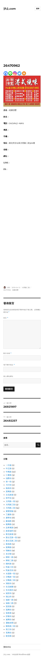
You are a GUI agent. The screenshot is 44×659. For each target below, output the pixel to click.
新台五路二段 (11, 540)
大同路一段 (10, 501)
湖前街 (8, 583)
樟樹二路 (9, 560)
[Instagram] (15, 73)
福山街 (8, 596)
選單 (37, 8)
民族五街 (9, 570)
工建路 (8, 514)
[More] (24, 73)
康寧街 (8, 518)
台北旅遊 (9, 495)
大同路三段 (10, 504)
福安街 (8, 593)
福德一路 (9, 600)
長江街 (8, 629)
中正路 (8, 468)
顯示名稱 (7, 353)
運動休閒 (9, 623)
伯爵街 (8, 478)
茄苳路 (8, 613)
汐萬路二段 (10, 580)
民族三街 (9, 567)
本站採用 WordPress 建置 (21, 654)
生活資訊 (9, 590)
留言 (5, 318)
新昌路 (8, 544)
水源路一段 (10, 573)
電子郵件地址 (9, 365)
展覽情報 (9, 511)
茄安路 (8, 606)
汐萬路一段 (10, 577)
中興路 (8, 472)
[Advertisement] (22, 40)
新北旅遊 (9, 534)
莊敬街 (8, 616)
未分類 (8, 554)
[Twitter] (19, 73)
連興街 (8, 619)
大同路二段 (26, 287)
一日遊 (8, 465)
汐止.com (9, 8)
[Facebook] (6, 73)
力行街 (8, 485)
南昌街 (8, 488)
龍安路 (8, 636)
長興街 (8, 632)
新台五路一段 (11, 537)
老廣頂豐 (15, 290)
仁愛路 (8, 475)
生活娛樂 (9, 586)
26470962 (7, 290)
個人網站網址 (8, 376)
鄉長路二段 (10, 626)
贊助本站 (7, 647)
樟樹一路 (9, 557)
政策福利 (9, 531)
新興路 (8, 547)
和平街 (8, 498)
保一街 (8, 481)
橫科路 (8, 563)
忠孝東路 (9, 527)
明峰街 (8, 550)
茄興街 (8, 609)
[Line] (10, 73)
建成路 (8, 521)
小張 (8, 287)
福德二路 (9, 603)
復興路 (8, 524)
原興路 (8, 491)
